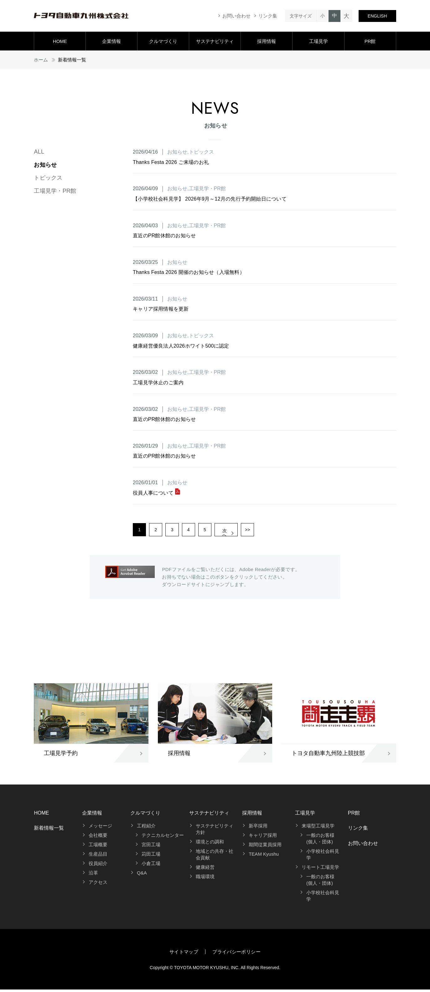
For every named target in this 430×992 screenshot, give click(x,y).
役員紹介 (98, 866)
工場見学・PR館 (55, 191)
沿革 (93, 875)
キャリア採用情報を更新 (161, 309)
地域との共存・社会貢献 (214, 857)
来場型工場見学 (318, 828)
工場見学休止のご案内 (158, 382)
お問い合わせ (236, 15)
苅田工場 (151, 856)
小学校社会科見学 (322, 857)
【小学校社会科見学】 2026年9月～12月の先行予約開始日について (210, 199)
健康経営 (205, 869)
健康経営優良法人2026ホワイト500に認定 (181, 346)
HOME (60, 41)
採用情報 (266, 41)
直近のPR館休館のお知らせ (164, 235)
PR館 (370, 41)
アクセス (98, 884)
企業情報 (111, 41)
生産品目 (98, 856)
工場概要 (98, 847)
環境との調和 (210, 844)
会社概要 (98, 837)
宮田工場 (151, 847)
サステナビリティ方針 (214, 831)
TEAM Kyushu (264, 856)
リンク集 (267, 15)
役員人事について (156, 493)
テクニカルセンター (163, 837)
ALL (39, 152)
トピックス (48, 178)
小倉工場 (151, 866)
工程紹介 (146, 828)
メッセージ (100, 828)
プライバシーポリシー (236, 954)
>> (269, 530)
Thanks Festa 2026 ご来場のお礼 (171, 162)
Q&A (142, 875)
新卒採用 (258, 828)
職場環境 (205, 879)
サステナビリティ (215, 41)
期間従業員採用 (265, 847)
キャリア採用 (263, 837)
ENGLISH (377, 15)
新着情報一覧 (49, 830)
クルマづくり (163, 41)
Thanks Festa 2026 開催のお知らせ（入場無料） (189, 272)
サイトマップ (183, 954)
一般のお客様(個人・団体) (320, 841)
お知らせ (45, 165)
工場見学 (318, 41)
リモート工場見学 (320, 869)
